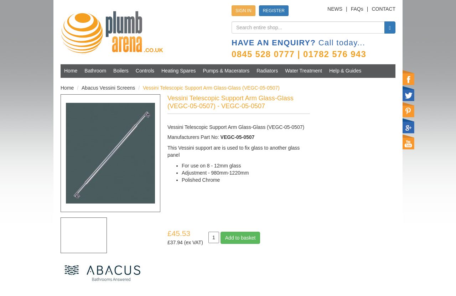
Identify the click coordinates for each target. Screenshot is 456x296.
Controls (145, 71)
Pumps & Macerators (226, 71)
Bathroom (95, 71)
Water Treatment (303, 71)
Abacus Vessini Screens (108, 88)
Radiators (267, 71)
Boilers (121, 71)
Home (70, 71)
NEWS (334, 9)
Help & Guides (345, 71)
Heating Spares (178, 71)
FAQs (357, 9)
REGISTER (274, 10)
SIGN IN (243, 10)
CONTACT (383, 9)
